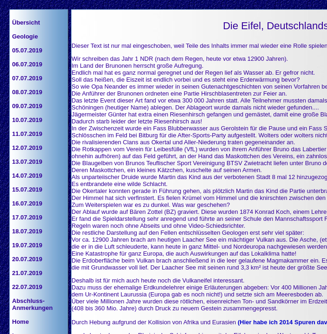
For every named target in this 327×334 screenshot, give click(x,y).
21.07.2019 (27, 273)
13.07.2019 (27, 161)
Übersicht (26, 22)
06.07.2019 (27, 64)
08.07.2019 (27, 92)
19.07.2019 (27, 245)
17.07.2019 (27, 217)
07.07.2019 (27, 78)
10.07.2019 (27, 119)
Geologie (25, 36)
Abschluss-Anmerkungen (32, 304)
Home (20, 321)
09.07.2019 (27, 106)
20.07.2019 (27, 259)
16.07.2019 (27, 203)
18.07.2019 (27, 231)
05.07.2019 (27, 50)
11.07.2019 (27, 133)
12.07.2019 (27, 147)
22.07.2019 (27, 286)
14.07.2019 (27, 175)
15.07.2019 (27, 189)
